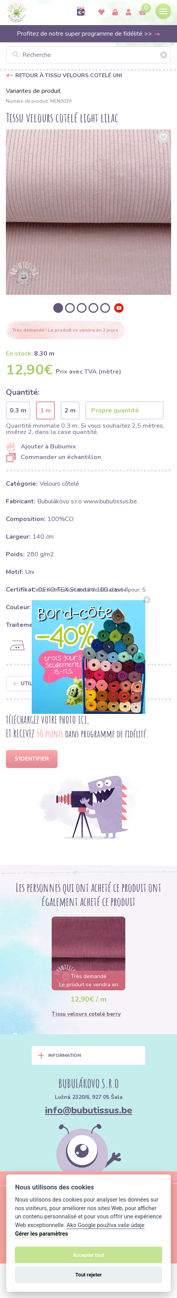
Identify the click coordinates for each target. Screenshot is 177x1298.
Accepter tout (88, 1255)
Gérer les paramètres (41, 1234)
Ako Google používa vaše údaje (105, 1225)
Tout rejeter (88, 1275)
